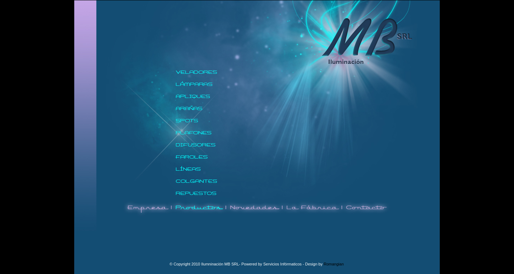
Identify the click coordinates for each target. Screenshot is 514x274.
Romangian (334, 264)
